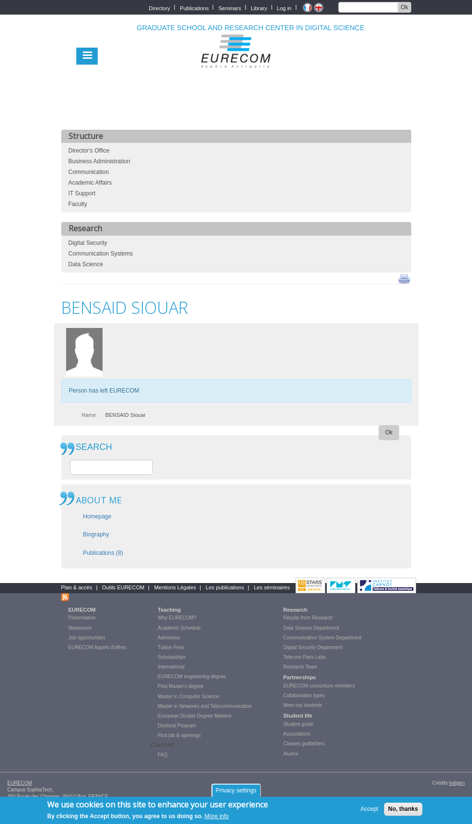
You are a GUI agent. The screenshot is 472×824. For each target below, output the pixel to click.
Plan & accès (76, 587)
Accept (370, 809)
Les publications (225, 587)
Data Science (86, 264)
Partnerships (299, 677)
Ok (404, 7)
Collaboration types (304, 695)
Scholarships (172, 657)
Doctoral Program (177, 725)
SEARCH (94, 447)
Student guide (298, 724)
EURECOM (82, 610)
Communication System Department (322, 637)
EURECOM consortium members (319, 685)
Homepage (97, 516)
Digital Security (88, 243)
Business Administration (99, 161)
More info (217, 816)
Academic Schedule (179, 628)
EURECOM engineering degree (192, 676)
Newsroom (80, 628)
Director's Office (89, 150)
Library (259, 7)
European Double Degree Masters (195, 716)
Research (295, 610)
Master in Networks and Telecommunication (205, 706)
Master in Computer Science (188, 696)
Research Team (300, 667)
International (171, 667)
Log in (284, 7)
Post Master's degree (181, 686)
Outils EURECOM (123, 587)
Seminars (229, 7)
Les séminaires (272, 587)
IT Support (82, 193)
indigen (457, 783)
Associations (297, 734)
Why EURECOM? (177, 617)
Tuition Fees (171, 647)
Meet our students (302, 705)
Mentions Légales (175, 587)
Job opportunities (87, 637)
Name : (90, 415)
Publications (194, 7)
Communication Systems (101, 253)
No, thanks (403, 809)
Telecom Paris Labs (304, 657)
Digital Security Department (313, 647)
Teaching (169, 610)
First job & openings (179, 735)
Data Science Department (311, 628)
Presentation (82, 617)
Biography (96, 534)
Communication (89, 172)
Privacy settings (235, 790)
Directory (159, 7)
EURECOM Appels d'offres (97, 647)
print (404, 278)
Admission (169, 637)
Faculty (78, 204)
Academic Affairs (90, 182)
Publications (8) (103, 552)
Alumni (290, 753)
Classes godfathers (304, 743)
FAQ (163, 754)
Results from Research (308, 617)
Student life (298, 716)
